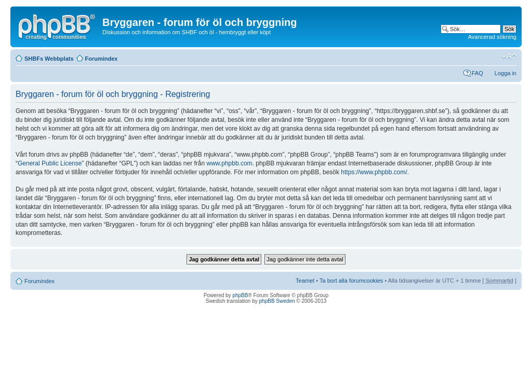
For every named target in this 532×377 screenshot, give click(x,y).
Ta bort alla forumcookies (351, 280)
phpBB (240, 295)
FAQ (477, 73)
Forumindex (101, 58)
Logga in (505, 73)
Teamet (305, 280)
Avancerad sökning (492, 37)
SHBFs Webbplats (49, 58)
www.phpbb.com (229, 163)
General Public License (50, 163)
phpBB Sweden (277, 301)
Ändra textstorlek (508, 56)
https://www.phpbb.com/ (374, 172)
